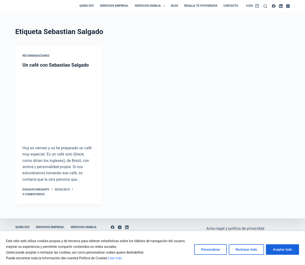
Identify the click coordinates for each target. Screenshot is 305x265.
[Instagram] (288, 6)
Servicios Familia (151, 6)
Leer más (115, 258)
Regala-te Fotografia (200, 5)
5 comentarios (33, 194)
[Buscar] (265, 6)
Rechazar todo (246, 249)
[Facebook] (273, 6)
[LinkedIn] (281, 6)
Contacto (230, 5)
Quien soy (86, 5)
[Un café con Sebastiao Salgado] (58, 105)
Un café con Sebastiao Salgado (55, 65)
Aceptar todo (282, 249)
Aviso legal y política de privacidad (235, 228)
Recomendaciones (36, 55)
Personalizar (210, 249)
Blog (174, 5)
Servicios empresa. (114, 5)
